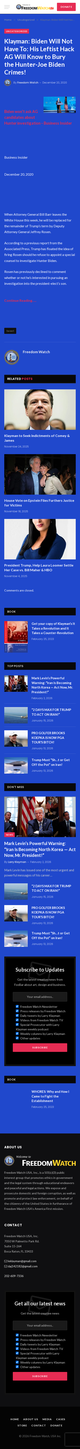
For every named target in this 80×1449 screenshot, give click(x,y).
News (9, 834)
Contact (38, 1425)
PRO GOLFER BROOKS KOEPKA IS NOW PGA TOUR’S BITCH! (48, 737)
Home (14, 1419)
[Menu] (7, 7)
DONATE (66, 6)
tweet (10, 331)
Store (22, 1425)
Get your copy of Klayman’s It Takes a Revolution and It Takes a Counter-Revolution (53, 628)
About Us (30, 1419)
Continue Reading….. (20, 300)
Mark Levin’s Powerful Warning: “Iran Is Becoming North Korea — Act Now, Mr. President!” (40, 849)
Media (47, 1419)
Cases (60, 1419)
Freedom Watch (27, 82)
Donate (56, 1425)
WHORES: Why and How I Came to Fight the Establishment (50, 1096)
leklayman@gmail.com (22, 1261)
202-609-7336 (13, 1276)
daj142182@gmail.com (23, 1266)
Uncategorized (16, 31)
